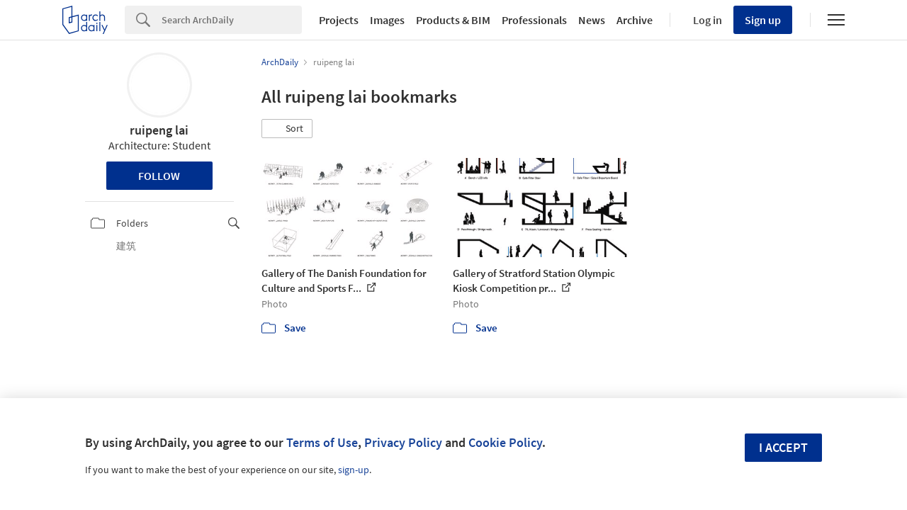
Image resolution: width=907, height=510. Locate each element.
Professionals (534, 20)
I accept (783, 447)
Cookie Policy (505, 442)
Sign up (763, 20)
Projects (339, 20)
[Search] (232, 20)
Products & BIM (453, 20)
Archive (634, 20)
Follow (159, 176)
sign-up (353, 469)
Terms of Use (322, 442)
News (591, 20)
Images (387, 20)
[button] (286, 129)
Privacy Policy (403, 442)
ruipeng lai (159, 130)
